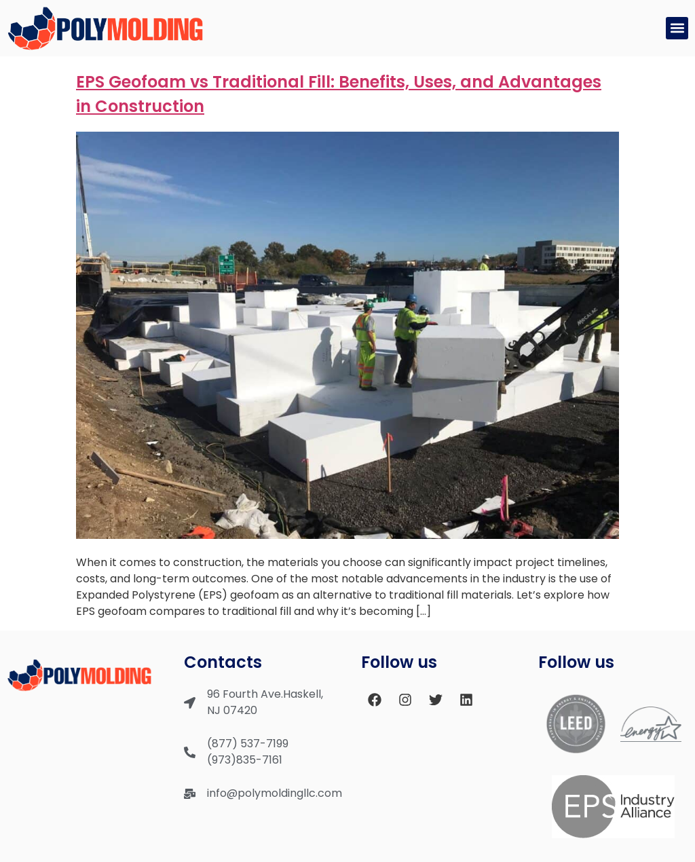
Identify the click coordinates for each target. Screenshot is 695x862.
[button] (677, 28)
